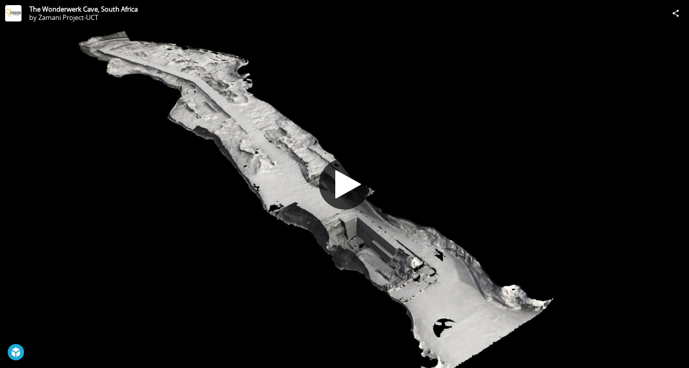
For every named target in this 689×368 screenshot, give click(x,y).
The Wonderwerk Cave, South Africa (83, 9)
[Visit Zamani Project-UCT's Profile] (13, 13)
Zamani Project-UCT (68, 17)
